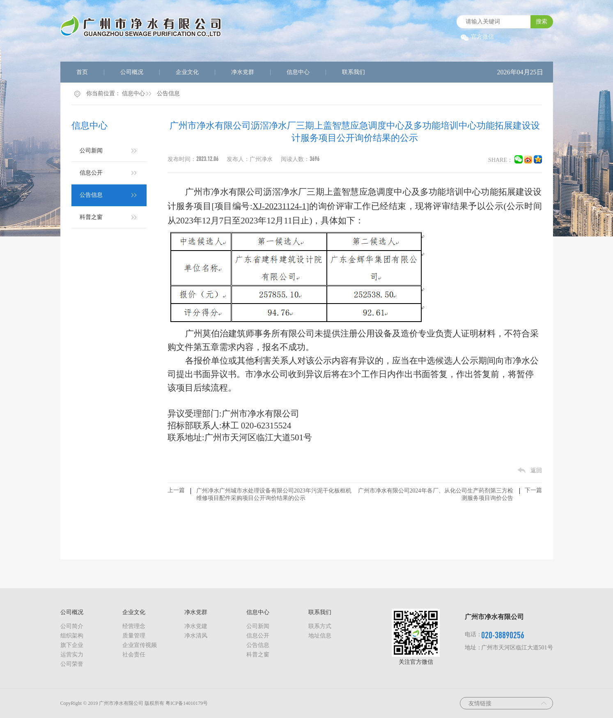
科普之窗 (91, 217)
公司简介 (71, 626)
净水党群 (242, 72)
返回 (536, 470)
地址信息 (319, 636)
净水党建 (195, 626)
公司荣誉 (71, 664)
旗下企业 (71, 645)
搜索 (541, 21)
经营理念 (133, 626)
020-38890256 (502, 635)
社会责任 (133, 654)
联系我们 (353, 72)
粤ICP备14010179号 (186, 703)
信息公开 (91, 173)
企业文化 (187, 72)
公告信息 (168, 93)
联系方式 (319, 626)
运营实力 (71, 654)
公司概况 (131, 72)
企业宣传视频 (139, 645)
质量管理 (133, 636)
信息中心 (298, 72)
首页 (82, 72)
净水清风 (195, 636)
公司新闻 (91, 150)
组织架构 (71, 636)
